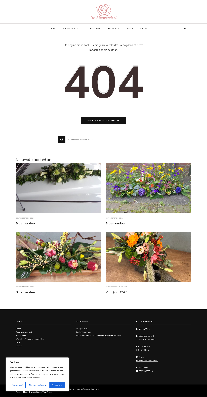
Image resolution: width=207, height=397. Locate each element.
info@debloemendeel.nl (147, 361)
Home (53, 28)
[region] (37, 374)
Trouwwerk (94, 28)
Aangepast (17, 385)
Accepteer (57, 385)
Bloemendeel (26, 224)
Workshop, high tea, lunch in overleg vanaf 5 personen (99, 336)
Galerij (129, 28)
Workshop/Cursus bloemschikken (30, 339)
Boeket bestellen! (83, 332)
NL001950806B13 (144, 371)
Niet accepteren (37, 385)
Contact (144, 28)
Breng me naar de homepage (103, 121)
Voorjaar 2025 (117, 292)
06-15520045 (142, 350)
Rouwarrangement (72, 28)
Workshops (113, 28)
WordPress (47, 392)
